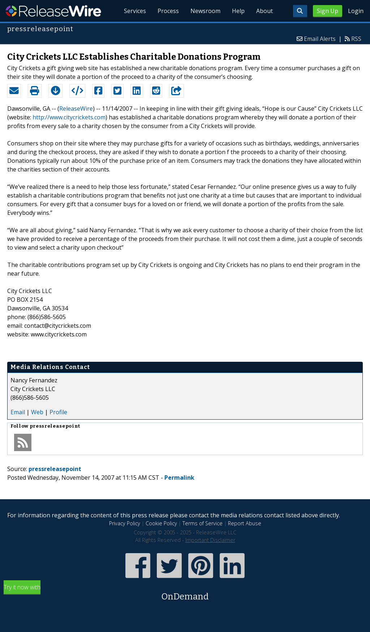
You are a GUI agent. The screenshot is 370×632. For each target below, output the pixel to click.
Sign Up (327, 11)
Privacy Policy (124, 523)
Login (355, 11)
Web (37, 412)
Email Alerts (320, 39)
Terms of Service (202, 523)
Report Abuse (244, 523)
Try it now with (185, 593)
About (264, 11)
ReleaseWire (53, 11)
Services (135, 11)
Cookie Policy (161, 523)
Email (17, 412)
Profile (58, 412)
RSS (356, 39)
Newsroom (205, 11)
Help (238, 11)
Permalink (179, 478)
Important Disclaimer (210, 539)
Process (168, 11)
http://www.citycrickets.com (69, 117)
